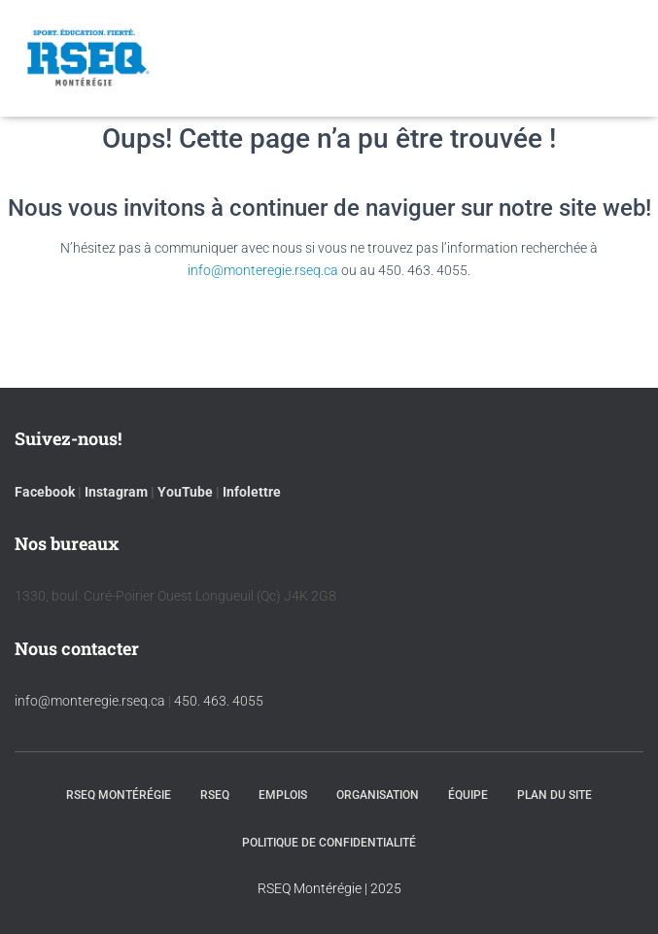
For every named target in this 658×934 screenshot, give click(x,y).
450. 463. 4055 (218, 701)
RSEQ (214, 795)
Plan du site (554, 795)
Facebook (45, 492)
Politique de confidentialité (329, 842)
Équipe (468, 795)
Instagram (116, 492)
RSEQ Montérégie (118, 795)
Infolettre (252, 492)
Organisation (377, 795)
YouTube (185, 492)
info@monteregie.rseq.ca (263, 270)
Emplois (283, 795)
